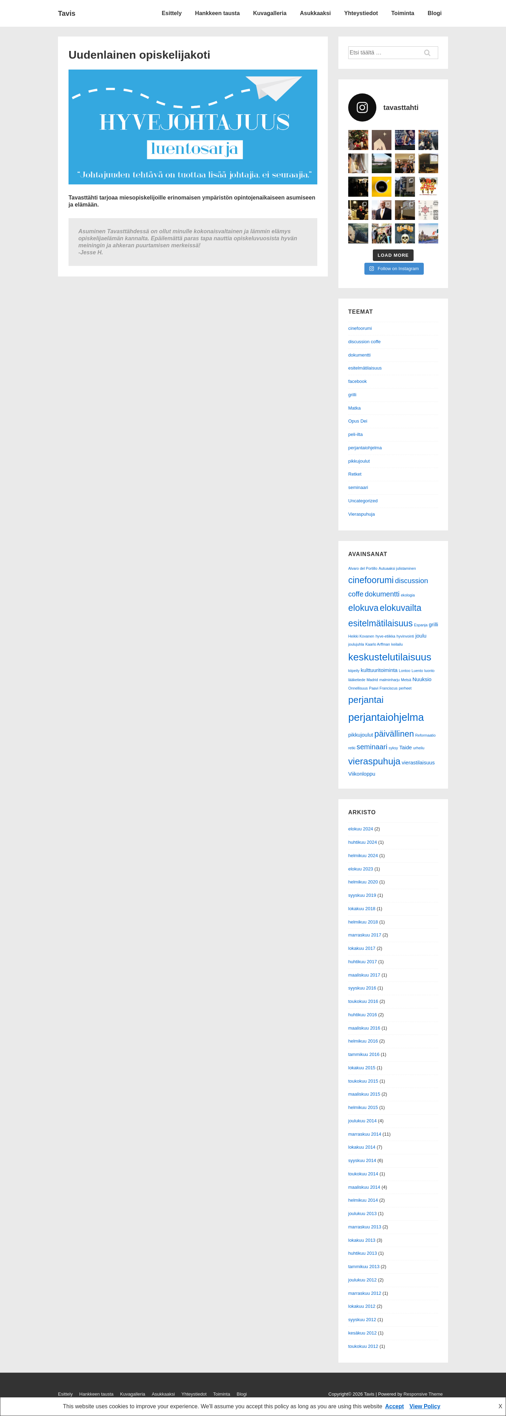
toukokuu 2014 (363, 1173)
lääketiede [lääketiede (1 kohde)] (356, 680)
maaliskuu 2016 (364, 1028)
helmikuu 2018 (363, 922)
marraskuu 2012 (364, 1293)
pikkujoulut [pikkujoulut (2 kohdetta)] (360, 735)
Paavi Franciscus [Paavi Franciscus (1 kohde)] (383, 688)
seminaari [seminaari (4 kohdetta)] (372, 747)
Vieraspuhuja (361, 514)
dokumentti (359, 355)
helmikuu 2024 (363, 855)
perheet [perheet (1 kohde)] (405, 688)
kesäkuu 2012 (362, 1333)
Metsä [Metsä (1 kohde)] (406, 680)
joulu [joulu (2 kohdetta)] (421, 636)
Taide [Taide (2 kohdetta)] (405, 747)
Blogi (435, 13)
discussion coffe (364, 341)
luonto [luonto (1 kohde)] (429, 670)
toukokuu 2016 (363, 1001)
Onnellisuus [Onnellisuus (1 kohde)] (358, 688)
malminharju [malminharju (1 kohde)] (389, 680)
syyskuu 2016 (362, 988)
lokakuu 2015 (361, 1067)
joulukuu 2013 (362, 1213)
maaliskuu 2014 (364, 1187)
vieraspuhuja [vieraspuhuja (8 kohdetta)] (374, 761)
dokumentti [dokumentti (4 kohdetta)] (382, 594)
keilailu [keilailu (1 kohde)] (397, 644)
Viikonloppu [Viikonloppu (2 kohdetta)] (361, 774)
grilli (352, 394)
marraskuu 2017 (364, 935)
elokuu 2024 (360, 828)
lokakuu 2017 (361, 948)
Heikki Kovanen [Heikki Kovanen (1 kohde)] (361, 636)
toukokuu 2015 (363, 1081)
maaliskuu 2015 (364, 1094)
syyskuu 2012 (362, 1319)
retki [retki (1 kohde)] (351, 748)
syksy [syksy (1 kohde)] (393, 748)
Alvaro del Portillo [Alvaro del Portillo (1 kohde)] (362, 568)
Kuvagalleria (269, 13)
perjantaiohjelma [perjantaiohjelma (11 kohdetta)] (386, 717)
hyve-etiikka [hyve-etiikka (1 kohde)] (385, 636)
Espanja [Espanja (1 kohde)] (421, 625)
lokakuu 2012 (361, 1306)
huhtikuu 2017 (362, 961)
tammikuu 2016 (363, 1054)
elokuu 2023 (360, 869)
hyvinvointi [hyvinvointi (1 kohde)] (405, 636)
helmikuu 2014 (363, 1200)
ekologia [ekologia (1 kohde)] (408, 595)
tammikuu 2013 (363, 1266)
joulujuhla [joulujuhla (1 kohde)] (356, 644)
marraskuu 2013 (364, 1226)
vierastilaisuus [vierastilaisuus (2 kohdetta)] (418, 762)
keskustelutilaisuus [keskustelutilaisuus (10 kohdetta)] (389, 657)
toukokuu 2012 (363, 1346)
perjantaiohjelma (365, 447)
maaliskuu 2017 (364, 975)
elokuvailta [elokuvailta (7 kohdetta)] (400, 608)
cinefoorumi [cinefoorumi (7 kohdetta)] (371, 580)
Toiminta (402, 13)
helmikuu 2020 (363, 882)
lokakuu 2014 (361, 1147)
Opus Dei (357, 421)
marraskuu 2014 (364, 1134)
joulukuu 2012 (362, 1280)
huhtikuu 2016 (362, 1014)
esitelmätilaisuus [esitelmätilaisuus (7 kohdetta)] (380, 623)
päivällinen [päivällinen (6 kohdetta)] (394, 733)
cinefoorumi (360, 328)
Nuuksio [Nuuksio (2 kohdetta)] (422, 679)
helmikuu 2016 (363, 1041)
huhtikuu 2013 (362, 1253)
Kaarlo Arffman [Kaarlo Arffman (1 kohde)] (377, 644)
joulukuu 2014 (362, 1120)
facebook (357, 381)
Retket (355, 474)
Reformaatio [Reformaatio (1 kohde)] (425, 735)
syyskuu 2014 (362, 1160)
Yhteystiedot (361, 13)
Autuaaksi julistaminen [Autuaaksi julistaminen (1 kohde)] (397, 568)
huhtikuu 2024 (362, 842)
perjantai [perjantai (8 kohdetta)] (366, 699)
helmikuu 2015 (363, 1107)
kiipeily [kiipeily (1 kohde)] (353, 670)
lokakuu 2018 (361, 908)
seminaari (358, 487)
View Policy (424, 1406)
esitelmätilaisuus (365, 368)
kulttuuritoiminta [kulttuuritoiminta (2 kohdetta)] (379, 670)
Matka (354, 408)
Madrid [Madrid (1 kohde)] (372, 680)
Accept (394, 1406)
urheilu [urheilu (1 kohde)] (418, 748)
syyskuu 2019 (362, 895)
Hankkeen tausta (217, 13)
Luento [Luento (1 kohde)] (417, 670)
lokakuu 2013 (361, 1240)
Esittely (172, 13)
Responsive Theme (423, 1394)
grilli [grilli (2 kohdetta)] (433, 624)
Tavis (67, 13)
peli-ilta (355, 434)
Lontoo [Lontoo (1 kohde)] (404, 670)
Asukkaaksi (315, 13)
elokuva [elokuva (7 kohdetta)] (363, 608)
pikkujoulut (359, 461)
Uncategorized (363, 500)
